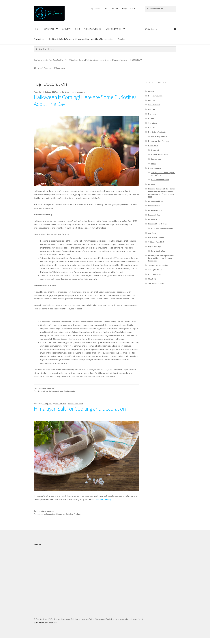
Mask (153, 163)
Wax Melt (152, 279)
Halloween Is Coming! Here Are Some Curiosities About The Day (85, 100)
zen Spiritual (64, 92)
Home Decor (153, 145)
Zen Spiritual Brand (156, 283)
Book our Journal (155, 96)
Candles (151, 109)
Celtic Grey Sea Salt (159, 136)
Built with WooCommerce (45, 622)
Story (60, 391)
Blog (77, 28)
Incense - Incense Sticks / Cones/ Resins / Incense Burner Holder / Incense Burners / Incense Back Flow (161, 193)
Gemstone (152, 123)
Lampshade (156, 159)
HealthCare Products (157, 132)
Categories (49, 28)
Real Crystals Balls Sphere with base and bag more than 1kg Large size (81, 39)
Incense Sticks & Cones (158, 224)
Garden (151, 118)
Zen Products (69, 391)
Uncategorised (48, 388)
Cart (105, 8)
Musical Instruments (157, 237)
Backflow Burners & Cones (162, 228)
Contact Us (39, 39)
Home (36, 28)
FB (37, 544)
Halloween (53, 391)
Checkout (114, 8)
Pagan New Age (154, 246)
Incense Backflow (155, 201)
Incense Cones (154, 206)
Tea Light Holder (155, 270)
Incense (151, 184)
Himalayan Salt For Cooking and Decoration (80, 408)
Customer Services (92, 28)
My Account (95, 8)
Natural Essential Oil (160, 180)
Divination (152, 114)
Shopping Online (113, 28)
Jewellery (152, 233)
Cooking (41, 514)
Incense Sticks (154, 219)
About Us (66, 28)
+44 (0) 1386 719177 (129, 8)
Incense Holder (154, 215)
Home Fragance (154, 168)
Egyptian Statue (158, 251)
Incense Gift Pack (155, 210)
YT (40, 544)
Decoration (43, 391)
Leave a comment (79, 92)
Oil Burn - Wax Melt (156, 242)
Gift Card (151, 127)
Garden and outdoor (159, 154)
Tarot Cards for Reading (158, 265)
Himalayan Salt (62, 514)
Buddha (121, 39)
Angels (151, 91)
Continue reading (103, 499)
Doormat (155, 150)
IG (35, 544)
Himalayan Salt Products (158, 141)
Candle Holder (154, 105)
